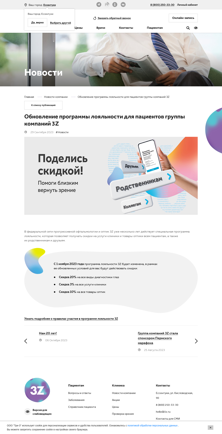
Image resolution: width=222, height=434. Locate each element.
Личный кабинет (187, 4)
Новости (63, 132)
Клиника (118, 386)
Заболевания (76, 400)
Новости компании (124, 393)
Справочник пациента (82, 407)
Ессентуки (49, 4)
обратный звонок (114, 18)
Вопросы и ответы (79, 393)
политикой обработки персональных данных (152, 425)
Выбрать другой (60, 23)
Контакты (126, 28)
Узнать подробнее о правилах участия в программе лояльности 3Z (71, 318)
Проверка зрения (123, 414)
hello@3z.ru (163, 412)
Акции (116, 400)
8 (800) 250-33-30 (162, 4)
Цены (79, 28)
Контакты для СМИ (168, 419)
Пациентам (155, 28)
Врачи (100, 28)
